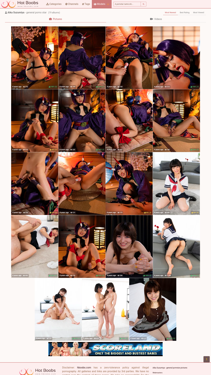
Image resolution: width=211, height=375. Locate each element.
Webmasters (157, 373)
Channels (71, 4)
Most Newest (170, 12)
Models (99, 4)
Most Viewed (198, 12)
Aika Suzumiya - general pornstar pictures (170, 368)
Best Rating (184, 12)
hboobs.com (84, 367)
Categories (54, 4)
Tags (86, 4)
